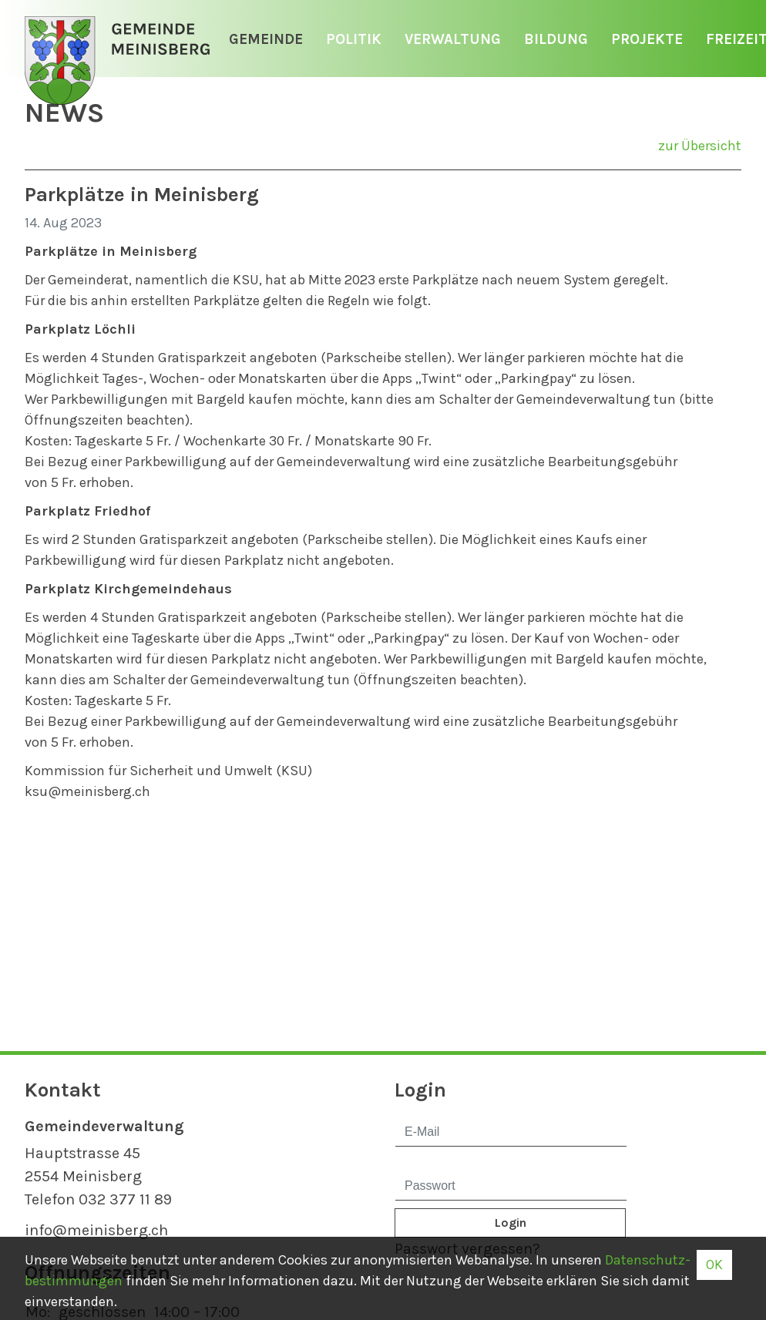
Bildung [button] (556, 39)
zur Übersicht (699, 145)
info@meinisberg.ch (96, 1230)
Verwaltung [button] (453, 39)
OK (714, 1264)
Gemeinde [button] (266, 39)
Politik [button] (353, 39)
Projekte (647, 39)
